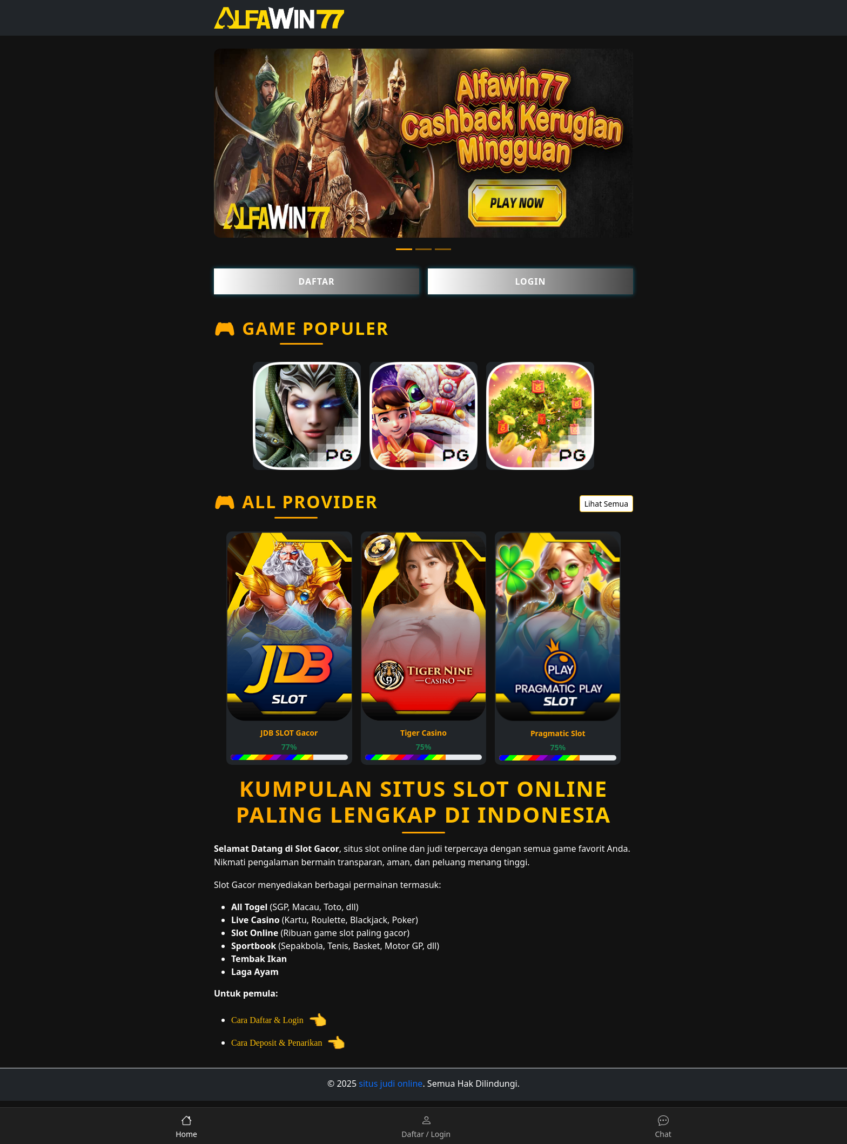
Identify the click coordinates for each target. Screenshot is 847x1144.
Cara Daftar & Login (280, 1020)
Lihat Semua (606, 504)
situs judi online (390, 1083)
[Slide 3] (443, 249)
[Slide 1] (404, 249)
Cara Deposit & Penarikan (289, 1042)
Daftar (317, 281)
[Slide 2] (423, 249)
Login (530, 281)
